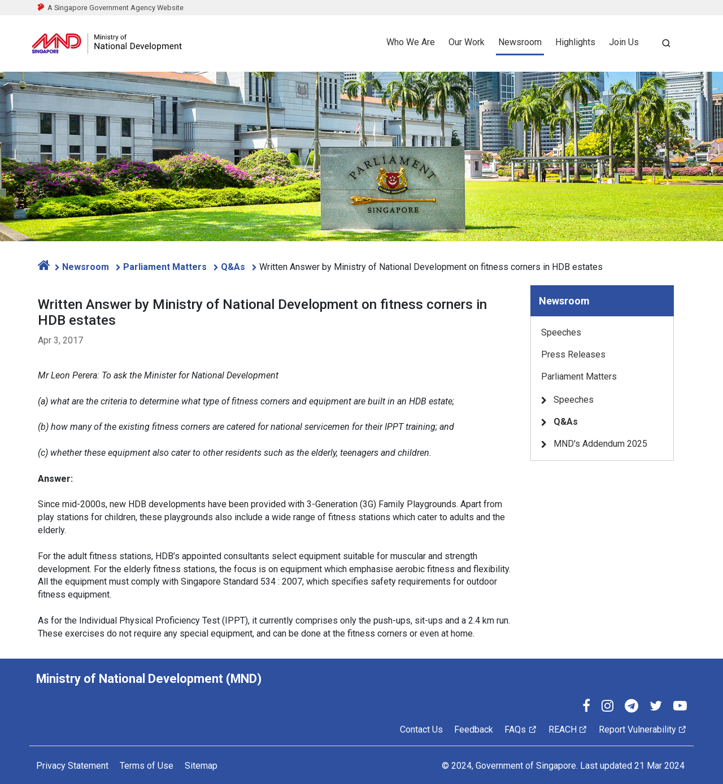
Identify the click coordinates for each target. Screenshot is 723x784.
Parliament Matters (166, 267)
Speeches (561, 332)
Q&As (234, 267)
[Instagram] (607, 707)
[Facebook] (586, 707)
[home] (44, 267)
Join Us (624, 42)
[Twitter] (656, 707)
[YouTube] (680, 707)
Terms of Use (146, 765)
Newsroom (520, 42)
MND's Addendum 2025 (600, 443)
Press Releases (573, 354)
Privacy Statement (72, 765)
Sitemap (201, 765)
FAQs (520, 729)
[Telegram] (631, 707)
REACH (567, 729)
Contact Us (421, 729)
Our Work (466, 42)
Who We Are (410, 42)
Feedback (473, 729)
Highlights (575, 42)
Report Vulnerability (643, 729)
